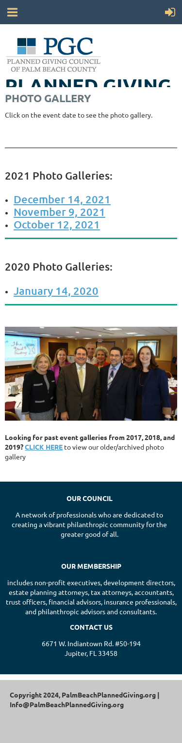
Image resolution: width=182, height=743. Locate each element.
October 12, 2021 (57, 224)
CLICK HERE (44, 446)
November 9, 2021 (59, 211)
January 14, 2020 (56, 290)
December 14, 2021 (62, 199)
